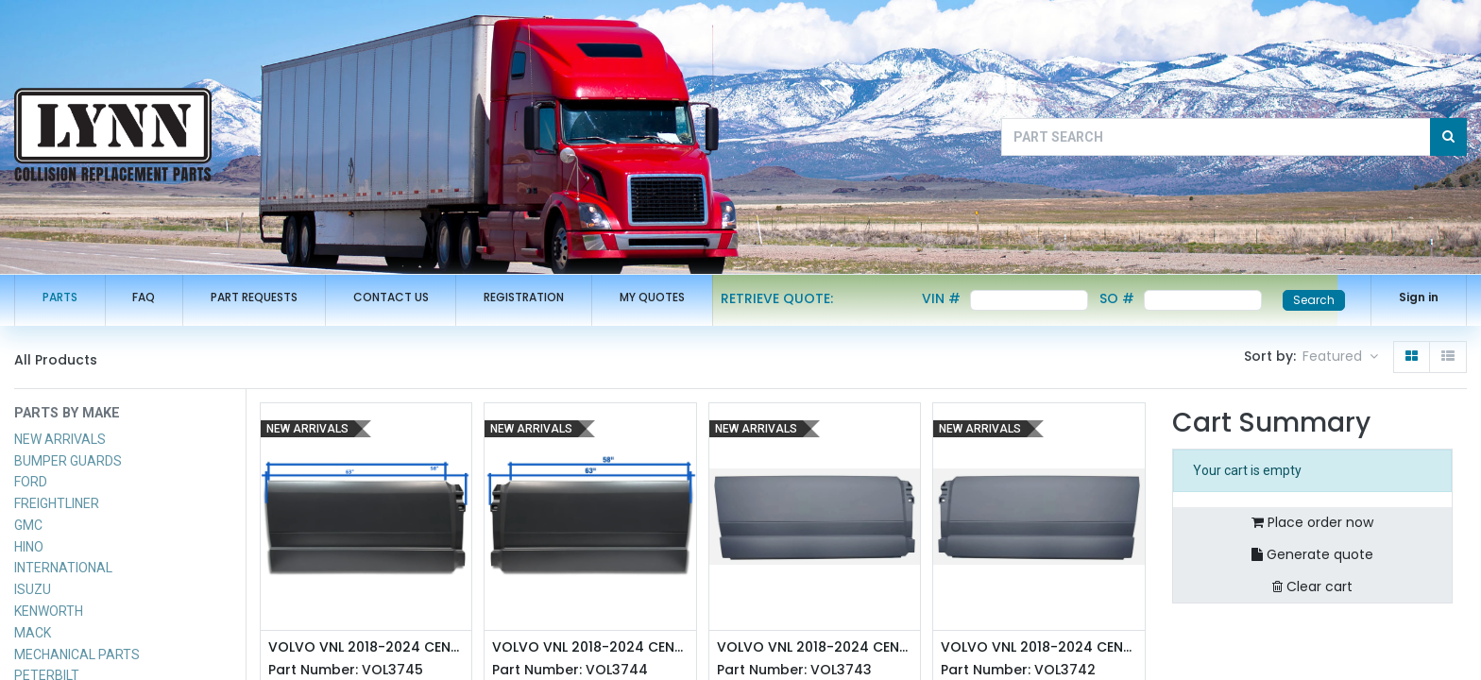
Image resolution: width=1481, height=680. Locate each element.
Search (1314, 300)
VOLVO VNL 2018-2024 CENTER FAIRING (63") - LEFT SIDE (590, 647)
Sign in (1418, 297)
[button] (1340, 357)
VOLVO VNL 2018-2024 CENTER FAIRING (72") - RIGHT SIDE (815, 647)
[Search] (1448, 137)
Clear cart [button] (1312, 586)
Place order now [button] (1312, 522)
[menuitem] (60, 298)
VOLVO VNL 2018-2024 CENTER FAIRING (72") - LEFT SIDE (1039, 647)
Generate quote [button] (1312, 554)
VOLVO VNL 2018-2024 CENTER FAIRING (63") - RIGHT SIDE (366, 647)
